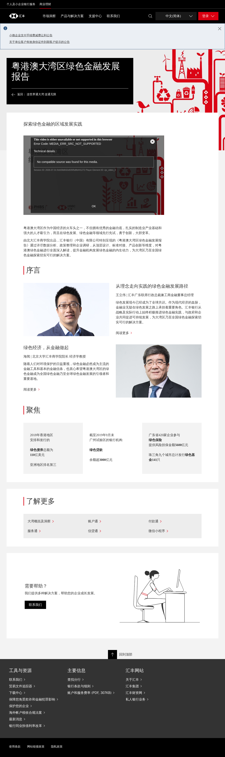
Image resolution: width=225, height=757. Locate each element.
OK (94, 206)
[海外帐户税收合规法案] (35, 712)
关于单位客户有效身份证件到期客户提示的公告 (39, 42)
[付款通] (172, 521)
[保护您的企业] (35, 705)
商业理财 (45, 4)
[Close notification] (219, 28)
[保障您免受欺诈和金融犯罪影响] (35, 699)
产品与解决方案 (72, 16)
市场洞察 (49, 16)
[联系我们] (35, 679)
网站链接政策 (35, 746)
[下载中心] (35, 692)
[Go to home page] (17, 16)
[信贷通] (112, 531)
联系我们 (113, 16)
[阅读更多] (159, 333)
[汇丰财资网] (151, 692)
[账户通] (112, 521)
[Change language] (176, 16)
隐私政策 (57, 746)
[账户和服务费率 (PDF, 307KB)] (93, 692)
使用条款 (15, 746)
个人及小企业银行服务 (21, 4)
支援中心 (95, 16)
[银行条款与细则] (93, 686)
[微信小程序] (172, 531)
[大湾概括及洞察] (52, 521)
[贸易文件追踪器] (35, 686)
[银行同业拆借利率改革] (35, 725)
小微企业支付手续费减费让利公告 (30, 35)
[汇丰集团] (151, 686)
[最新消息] (35, 719)
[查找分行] (93, 679)
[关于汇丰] (151, 679)
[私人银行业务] (151, 699)
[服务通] (52, 531)
